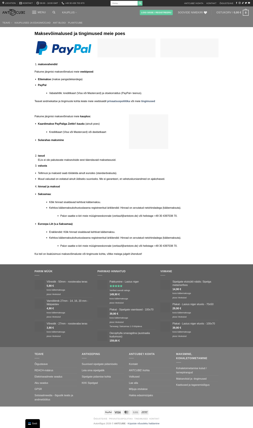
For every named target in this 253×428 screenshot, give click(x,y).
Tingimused (141, 419)
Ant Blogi (59, 22)
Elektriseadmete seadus (48, 376)
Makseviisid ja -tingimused (191, 378)
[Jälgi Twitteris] (246, 3)
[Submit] (140, 3)
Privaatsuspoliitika (121, 419)
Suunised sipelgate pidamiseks (100, 364)
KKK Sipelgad (90, 382)
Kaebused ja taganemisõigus (193, 384)
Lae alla (133, 382)
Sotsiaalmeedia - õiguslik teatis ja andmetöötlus (54, 397)
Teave (7, 22)
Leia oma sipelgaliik (93, 370)
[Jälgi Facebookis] (237, 3)
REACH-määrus (44, 370)
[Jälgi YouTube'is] (249, 3)
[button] (39, 12)
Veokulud (56, 294)
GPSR (38, 389)
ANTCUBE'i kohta (193, 3)
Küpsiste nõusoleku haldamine (143, 423)
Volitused (134, 376)
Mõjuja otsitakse (138, 389)
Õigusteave (226, 3)
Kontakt (212, 3)
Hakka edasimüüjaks (141, 395)
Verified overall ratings (120, 290)
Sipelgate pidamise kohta (96, 376)
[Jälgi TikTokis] (243, 3)
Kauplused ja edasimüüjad (33, 22)
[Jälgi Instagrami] (240, 3)
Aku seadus (41, 382)
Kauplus (69, 12)
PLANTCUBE (75, 22)
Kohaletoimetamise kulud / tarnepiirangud (191, 370)
